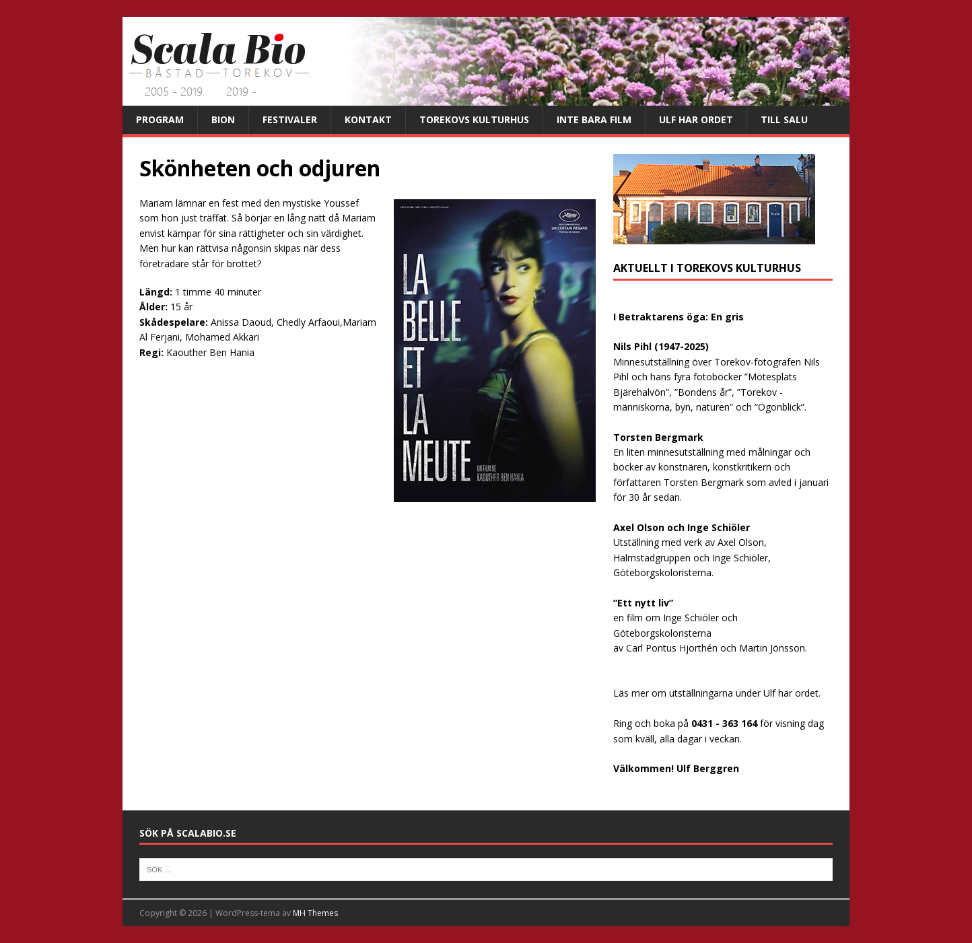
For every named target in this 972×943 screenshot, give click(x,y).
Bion (223, 119)
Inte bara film (594, 119)
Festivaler (290, 119)
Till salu (784, 119)
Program (160, 119)
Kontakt (368, 119)
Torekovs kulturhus (474, 119)
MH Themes (315, 913)
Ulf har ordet (696, 119)
